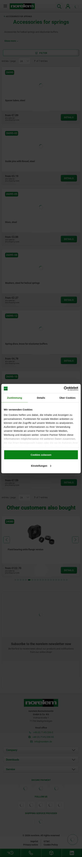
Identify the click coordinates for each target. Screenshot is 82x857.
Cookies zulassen (41, 454)
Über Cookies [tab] (67, 397)
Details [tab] (41, 397)
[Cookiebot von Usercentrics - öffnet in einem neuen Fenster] (63, 388)
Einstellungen (41, 465)
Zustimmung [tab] (14, 397)
